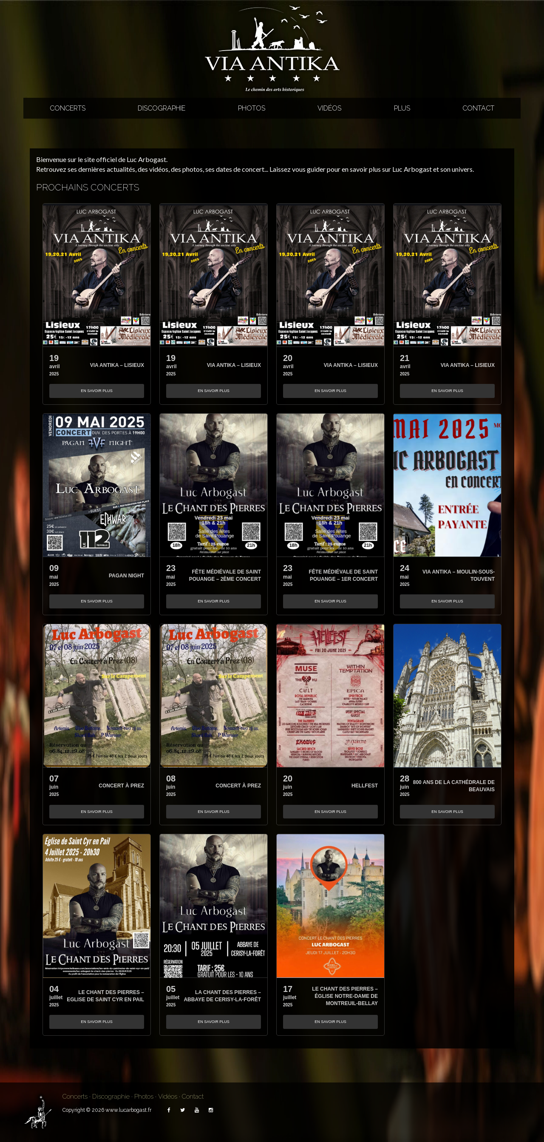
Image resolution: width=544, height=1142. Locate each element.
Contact (478, 108)
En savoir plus (96, 391)
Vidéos (329, 108)
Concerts (67, 108)
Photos (251, 108)
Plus (402, 108)
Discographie (161, 108)
